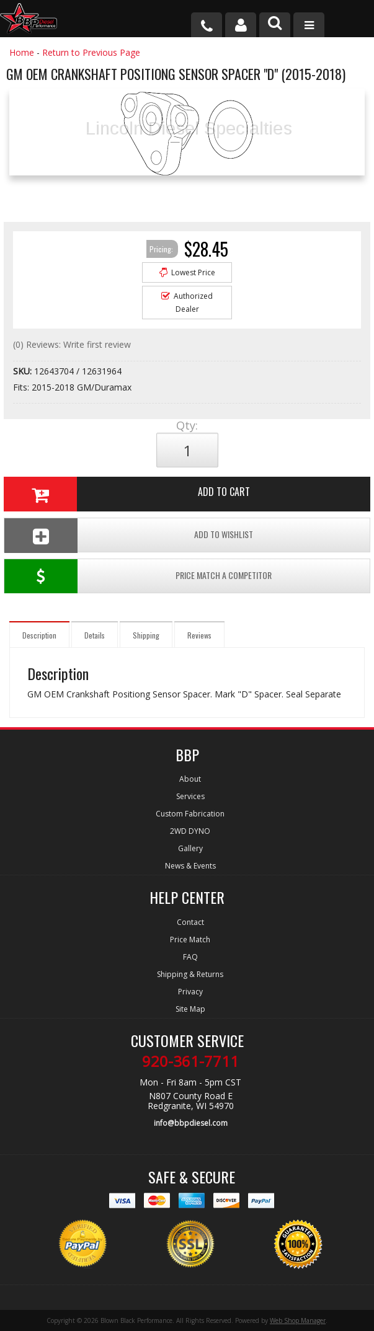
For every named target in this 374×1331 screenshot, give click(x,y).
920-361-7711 (190, 1061)
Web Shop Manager (298, 1320)
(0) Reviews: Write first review (72, 344)
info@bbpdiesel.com (191, 1123)
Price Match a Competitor (138, 576)
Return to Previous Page (91, 52)
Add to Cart (127, 494)
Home (21, 52)
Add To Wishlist (128, 535)
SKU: (23, 371)
